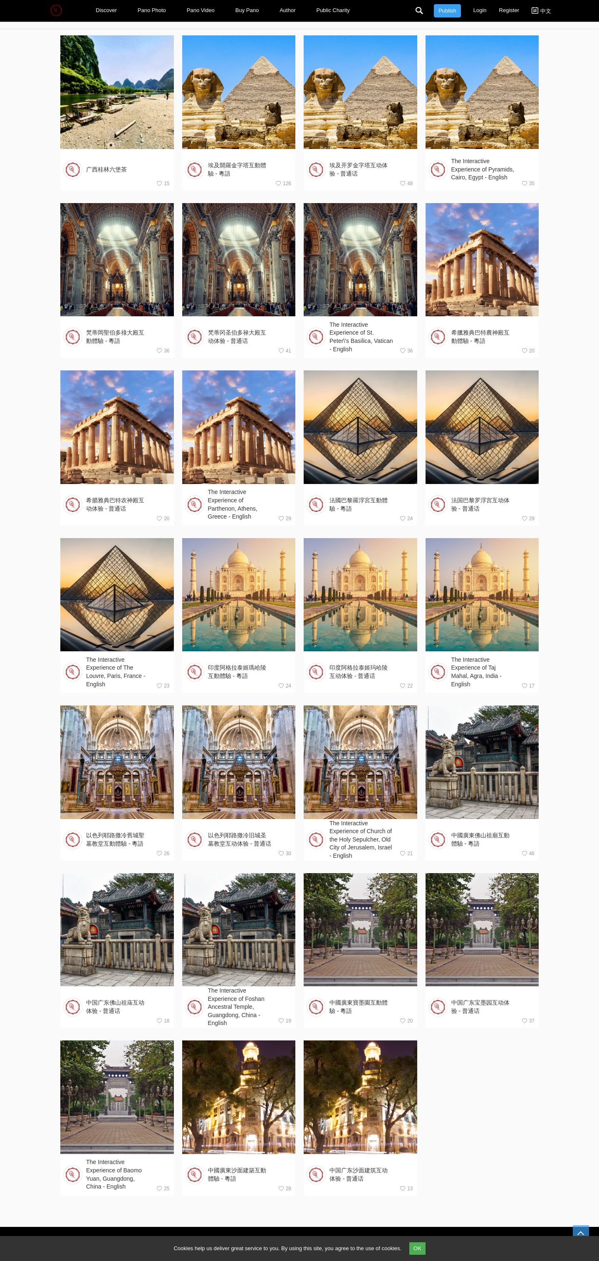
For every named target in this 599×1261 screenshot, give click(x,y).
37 (528, 1021)
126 (283, 183)
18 (162, 1021)
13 (406, 1188)
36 (162, 351)
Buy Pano (249, 10)
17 (528, 686)
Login (480, 10)
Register (509, 10)
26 (162, 853)
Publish (447, 10)
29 (284, 518)
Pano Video (203, 10)
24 (406, 518)
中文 (541, 10)
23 (162, 686)
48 (406, 183)
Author (289, 10)
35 (528, 183)
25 (162, 1188)
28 (284, 1188)
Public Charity (334, 10)
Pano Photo (154, 10)
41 (284, 351)
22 (406, 686)
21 (406, 853)
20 (528, 351)
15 (162, 183)
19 (284, 1021)
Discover (108, 10)
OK (417, 1248)
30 (284, 853)
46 (528, 853)
